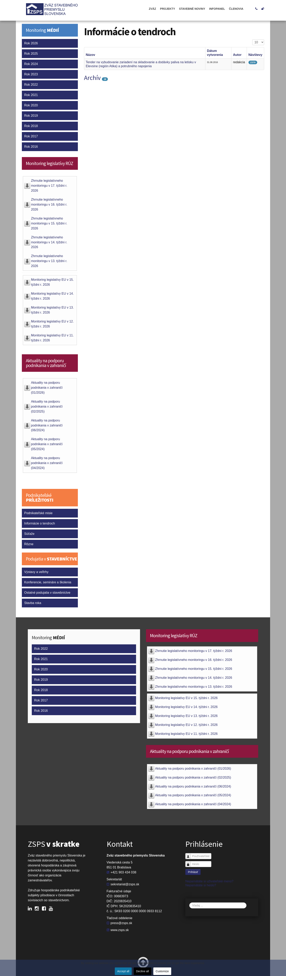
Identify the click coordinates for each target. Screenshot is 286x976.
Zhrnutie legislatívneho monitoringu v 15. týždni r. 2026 (49, 223)
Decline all (142, 971)
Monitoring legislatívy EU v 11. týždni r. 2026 (186, 733)
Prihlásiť (193, 872)
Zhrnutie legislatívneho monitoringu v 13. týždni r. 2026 (49, 261)
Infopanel (217, 8)
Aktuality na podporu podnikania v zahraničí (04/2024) (47, 463)
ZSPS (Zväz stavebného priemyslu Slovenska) (55, 10)
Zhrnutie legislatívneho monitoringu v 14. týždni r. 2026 (49, 242)
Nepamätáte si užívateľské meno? (209, 881)
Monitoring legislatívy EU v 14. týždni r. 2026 (186, 707)
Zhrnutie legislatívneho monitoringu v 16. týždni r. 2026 (49, 204)
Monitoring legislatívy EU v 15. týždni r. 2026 (186, 698)
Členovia (236, 8)
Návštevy (255, 54)
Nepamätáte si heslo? (200, 885)
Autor (237, 54)
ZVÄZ (152, 8)
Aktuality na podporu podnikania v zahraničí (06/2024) (47, 425)
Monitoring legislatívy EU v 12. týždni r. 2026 (186, 724)
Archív (92, 78)
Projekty (167, 8)
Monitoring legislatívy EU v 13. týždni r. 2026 (186, 716)
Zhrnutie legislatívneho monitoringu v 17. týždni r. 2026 (49, 185)
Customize (162, 971)
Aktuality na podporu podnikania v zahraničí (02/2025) (47, 406)
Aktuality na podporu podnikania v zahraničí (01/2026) (47, 387)
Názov (90, 54)
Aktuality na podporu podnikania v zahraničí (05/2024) (47, 444)
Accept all (123, 971)
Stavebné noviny (192, 8)
